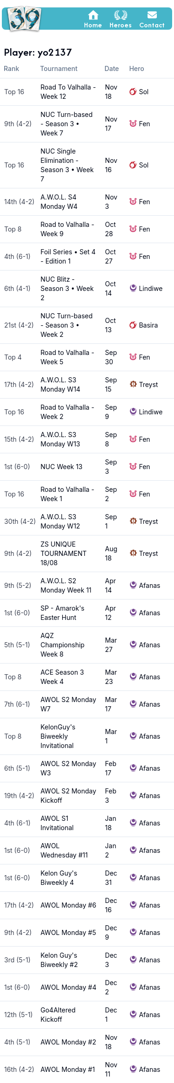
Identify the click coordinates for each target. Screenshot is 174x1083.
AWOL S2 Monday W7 (68, 704)
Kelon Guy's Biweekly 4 (58, 877)
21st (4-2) (19, 325)
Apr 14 (110, 585)
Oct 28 (110, 229)
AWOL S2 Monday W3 (68, 768)
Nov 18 (111, 91)
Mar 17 (111, 704)
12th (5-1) (18, 1015)
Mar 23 (111, 676)
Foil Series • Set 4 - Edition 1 (68, 256)
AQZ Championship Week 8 (62, 645)
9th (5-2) (18, 585)
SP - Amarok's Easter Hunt (62, 612)
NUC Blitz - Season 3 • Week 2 (67, 288)
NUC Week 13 (61, 467)
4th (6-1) (17, 256)
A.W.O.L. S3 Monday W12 (60, 521)
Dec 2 (111, 987)
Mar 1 (111, 736)
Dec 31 (111, 877)
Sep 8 (111, 439)
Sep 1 (111, 521)
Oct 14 (110, 288)
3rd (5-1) (17, 960)
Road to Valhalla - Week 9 (67, 229)
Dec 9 (111, 932)
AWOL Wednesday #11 (64, 850)
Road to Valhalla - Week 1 (67, 494)
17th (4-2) (19, 384)
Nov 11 (111, 1069)
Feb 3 (110, 795)
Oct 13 (110, 325)
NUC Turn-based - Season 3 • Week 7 (66, 123)
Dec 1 (111, 1014)
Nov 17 (111, 123)
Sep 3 (111, 466)
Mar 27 (111, 644)
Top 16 (14, 92)
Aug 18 (111, 553)
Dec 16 (111, 905)
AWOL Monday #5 (68, 932)
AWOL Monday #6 (68, 905)
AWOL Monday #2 (68, 1042)
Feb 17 (110, 768)
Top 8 (13, 229)
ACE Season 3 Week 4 (62, 676)
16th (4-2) (19, 1069)
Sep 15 (111, 384)
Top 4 (13, 357)
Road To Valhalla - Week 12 (68, 91)
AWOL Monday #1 (67, 1069)
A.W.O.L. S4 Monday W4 (58, 201)
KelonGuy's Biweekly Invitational (57, 736)
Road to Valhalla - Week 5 (67, 357)
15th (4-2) (19, 439)
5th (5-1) (17, 645)
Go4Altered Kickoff (58, 1014)
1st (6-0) (17, 467)
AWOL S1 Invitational (56, 823)
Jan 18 (110, 823)
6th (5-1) (17, 768)
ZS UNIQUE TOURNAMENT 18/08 (63, 553)
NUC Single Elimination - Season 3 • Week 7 (67, 165)
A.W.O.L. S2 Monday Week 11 (65, 585)
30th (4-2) (20, 521)
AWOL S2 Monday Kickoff (68, 795)
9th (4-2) (18, 124)
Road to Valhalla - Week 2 (67, 411)
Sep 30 (111, 357)
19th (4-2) (19, 795)
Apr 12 (110, 612)
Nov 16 (111, 165)
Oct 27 (110, 256)
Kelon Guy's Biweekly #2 (58, 959)
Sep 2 (111, 494)
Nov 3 (111, 201)
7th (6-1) (17, 704)
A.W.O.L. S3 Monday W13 (60, 439)
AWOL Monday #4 (68, 987)
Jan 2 (110, 850)
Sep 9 (111, 411)
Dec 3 (111, 959)
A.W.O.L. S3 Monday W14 (60, 384)
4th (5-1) (17, 1042)
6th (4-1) (17, 288)
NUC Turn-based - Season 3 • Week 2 (66, 325)
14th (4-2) (19, 202)
